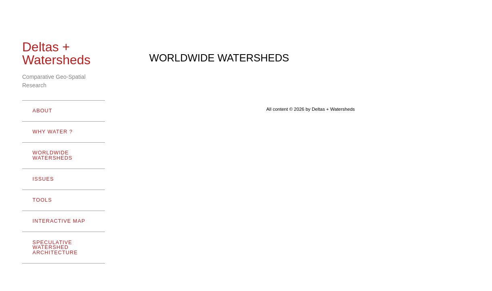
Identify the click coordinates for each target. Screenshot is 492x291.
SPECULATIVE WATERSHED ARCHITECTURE (61, 247)
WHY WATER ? (61, 132)
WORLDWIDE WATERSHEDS (61, 155)
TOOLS (61, 200)
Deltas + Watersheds (56, 53)
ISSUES (43, 179)
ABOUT (61, 111)
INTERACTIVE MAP (59, 221)
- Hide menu (35, 281)
